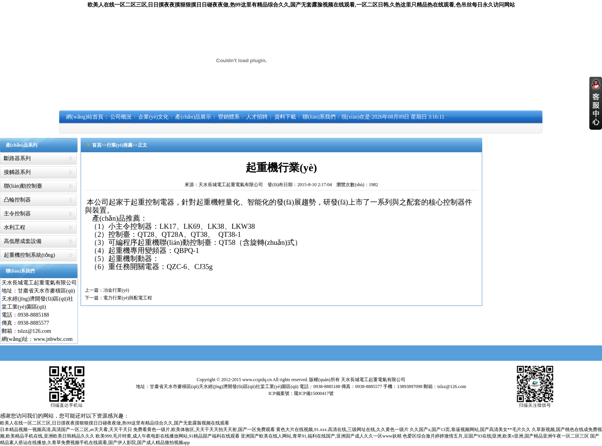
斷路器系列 (17, 158)
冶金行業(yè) (116, 290)
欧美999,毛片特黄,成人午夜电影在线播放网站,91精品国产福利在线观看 (168, 436)
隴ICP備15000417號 (314, 393)
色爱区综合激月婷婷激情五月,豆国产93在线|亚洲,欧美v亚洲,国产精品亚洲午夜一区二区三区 (496, 436)
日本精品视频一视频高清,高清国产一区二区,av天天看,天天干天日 (66, 429)
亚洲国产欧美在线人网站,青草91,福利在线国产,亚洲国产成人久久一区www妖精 (321, 436)
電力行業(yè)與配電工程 (127, 298)
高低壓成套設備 (22, 241)
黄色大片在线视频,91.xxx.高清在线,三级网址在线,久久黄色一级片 (342, 429)
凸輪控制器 (17, 200)
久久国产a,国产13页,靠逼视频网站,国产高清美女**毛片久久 (470, 429)
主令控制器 (17, 213)
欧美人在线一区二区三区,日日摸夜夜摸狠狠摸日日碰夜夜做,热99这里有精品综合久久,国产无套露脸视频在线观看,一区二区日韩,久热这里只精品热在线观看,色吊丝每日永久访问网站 (301, 5)
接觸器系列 (17, 172)
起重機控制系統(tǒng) (29, 255)
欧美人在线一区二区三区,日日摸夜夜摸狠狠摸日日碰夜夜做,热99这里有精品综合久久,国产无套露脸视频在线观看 (114, 423)
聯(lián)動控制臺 (23, 186)
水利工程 (14, 227)
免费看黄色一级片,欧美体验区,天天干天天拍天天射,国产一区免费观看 (204, 429)
